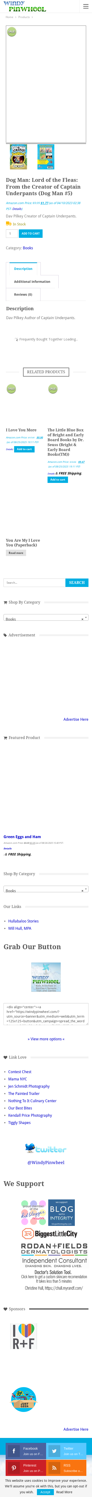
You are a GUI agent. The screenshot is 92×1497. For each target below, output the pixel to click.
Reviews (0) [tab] (23, 294)
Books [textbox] (45, 619)
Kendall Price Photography (30, 1115)
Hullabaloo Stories (23, 921)
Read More (64, 1492)
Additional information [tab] (32, 282)
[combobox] (46, 617)
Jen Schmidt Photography (29, 1086)
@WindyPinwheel (46, 1162)
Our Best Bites (20, 1108)
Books (28, 248)
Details (16, 209)
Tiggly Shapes (19, 1122)
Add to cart (31, 233)
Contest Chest (19, 1072)
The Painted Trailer (24, 1093)
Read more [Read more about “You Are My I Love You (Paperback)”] (16, 553)
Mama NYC (17, 1079)
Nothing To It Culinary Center (32, 1101)
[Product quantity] (12, 233)
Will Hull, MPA (19, 928)
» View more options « (46, 1039)
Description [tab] (23, 269)
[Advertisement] (46, 676)
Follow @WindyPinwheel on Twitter (46, 1145)
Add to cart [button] (24, 449)
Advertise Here (76, 719)
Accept (45, 1492)
